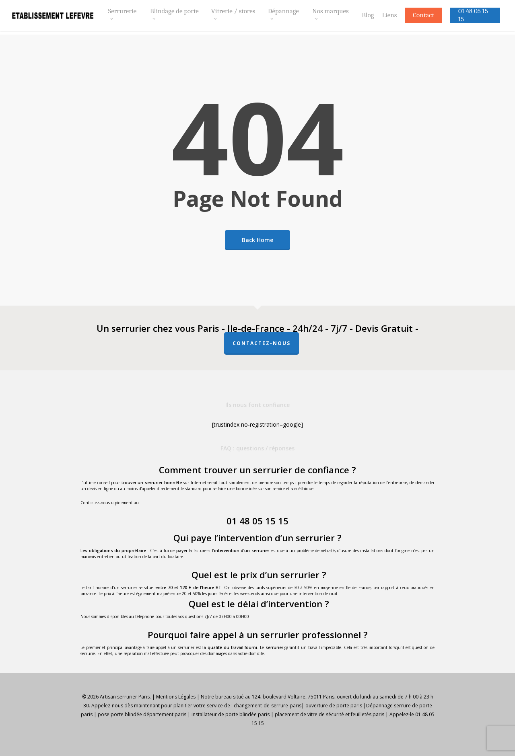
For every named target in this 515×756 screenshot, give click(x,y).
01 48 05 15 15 (257, 521)
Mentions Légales (176, 696)
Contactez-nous (261, 343)
